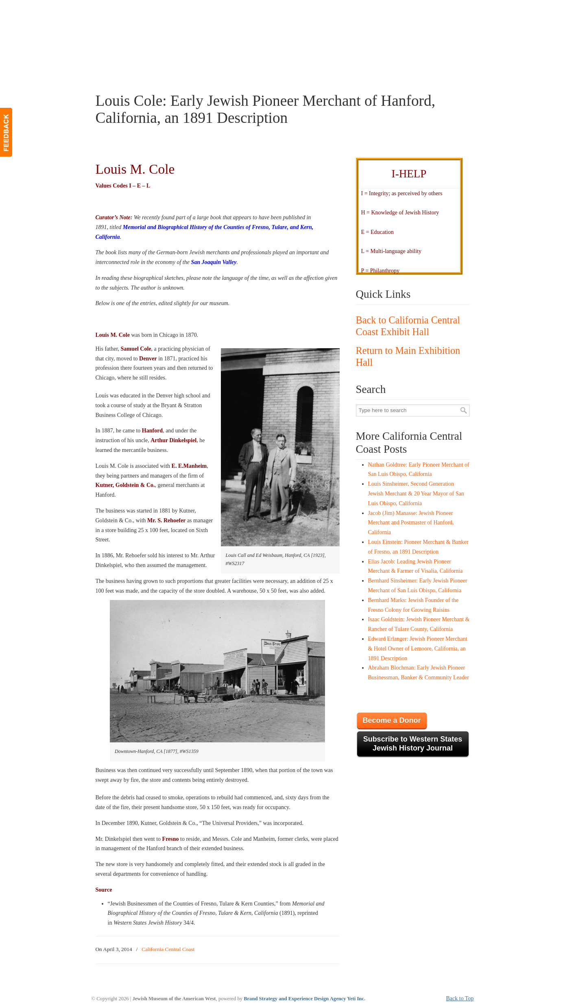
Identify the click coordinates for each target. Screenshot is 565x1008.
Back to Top (460, 998)
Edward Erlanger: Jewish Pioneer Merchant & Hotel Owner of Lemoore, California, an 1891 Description (417, 648)
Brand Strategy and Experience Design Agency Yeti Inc (304, 998)
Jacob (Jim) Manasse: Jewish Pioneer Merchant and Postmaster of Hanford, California (411, 523)
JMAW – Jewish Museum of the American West (159, 18)
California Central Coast (168, 949)
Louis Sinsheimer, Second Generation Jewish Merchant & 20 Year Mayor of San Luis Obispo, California (416, 493)
